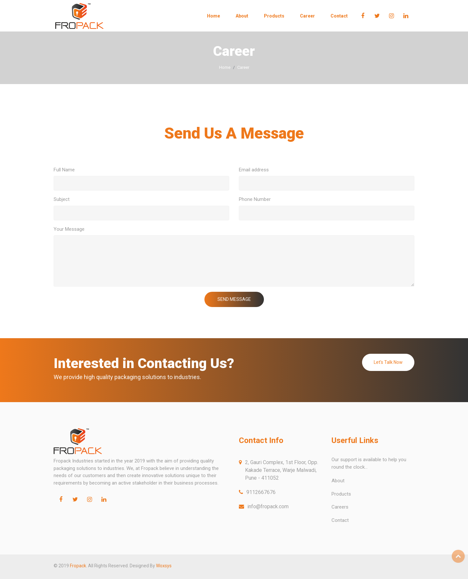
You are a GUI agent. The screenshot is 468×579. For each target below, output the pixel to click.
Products (341, 494)
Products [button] (274, 15)
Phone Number (255, 199)
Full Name (64, 170)
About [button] (242, 15)
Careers (340, 507)
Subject (62, 199)
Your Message (69, 229)
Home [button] (213, 15)
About (338, 481)
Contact (340, 520)
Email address (254, 170)
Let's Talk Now (388, 362)
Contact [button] (339, 15)
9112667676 (261, 492)
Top (458, 556)
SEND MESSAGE (234, 299)
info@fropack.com (268, 506)
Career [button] (307, 15)
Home (224, 67)
